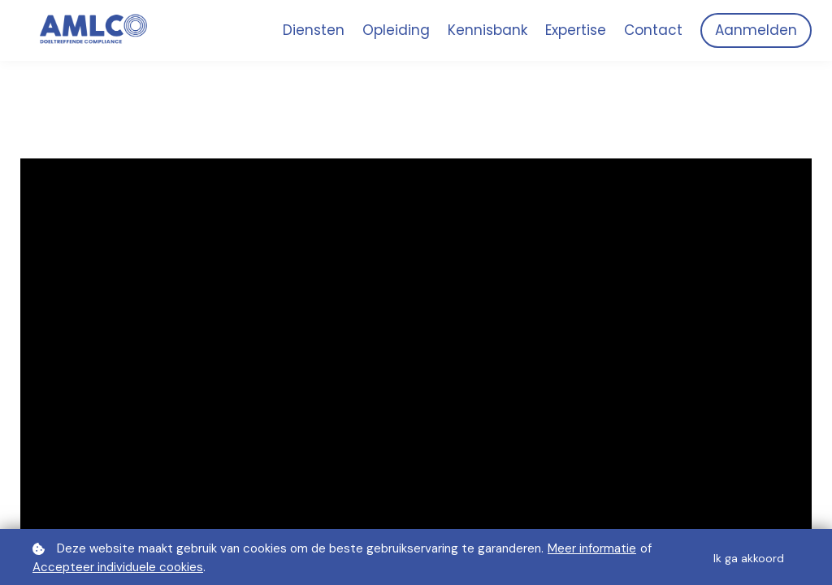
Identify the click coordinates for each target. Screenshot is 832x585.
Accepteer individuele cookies (117, 567)
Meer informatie (592, 548)
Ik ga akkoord (748, 558)
